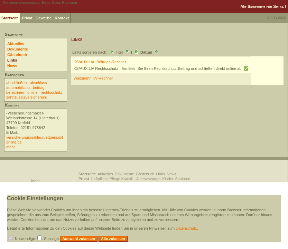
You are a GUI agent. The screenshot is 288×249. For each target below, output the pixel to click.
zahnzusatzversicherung (26, 97)
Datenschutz (186, 228)
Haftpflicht (99, 179)
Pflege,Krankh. (122, 179)
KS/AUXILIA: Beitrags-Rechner (100, 62)
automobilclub (18, 87)
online (32, 92)
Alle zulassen (113, 239)
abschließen (16, 83)
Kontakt (62, 18)
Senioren (182, 179)
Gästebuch (17, 55)
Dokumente (17, 49)
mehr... (12, 147)
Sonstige (51, 239)
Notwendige (25, 239)
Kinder (168, 179)
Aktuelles (15, 44)
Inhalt (35, 181)
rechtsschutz (51, 92)
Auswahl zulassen (78, 239)
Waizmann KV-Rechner (93, 78)
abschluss (38, 83)
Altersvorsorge (148, 179)
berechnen (15, 92)
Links (12, 60)
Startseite (10, 18)
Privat (27, 18)
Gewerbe (44, 18)
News (12, 66)
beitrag (39, 87)
